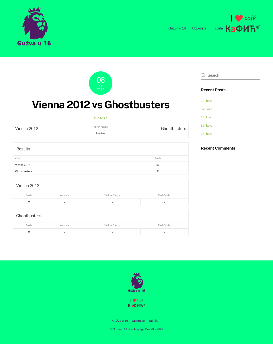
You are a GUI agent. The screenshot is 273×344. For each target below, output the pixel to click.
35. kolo (206, 125)
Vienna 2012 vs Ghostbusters (101, 104)
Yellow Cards (112, 195)
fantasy (100, 117)
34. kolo (206, 133)
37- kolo (206, 109)
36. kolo (206, 117)
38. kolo (206, 101)
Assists (64, 195)
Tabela (218, 28)
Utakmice (199, 28)
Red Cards (164, 195)
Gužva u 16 (177, 28)
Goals (29, 195)
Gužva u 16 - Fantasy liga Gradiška (134, 329)
